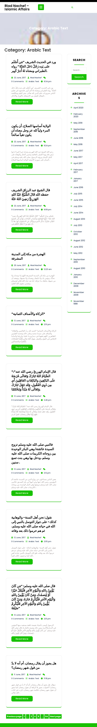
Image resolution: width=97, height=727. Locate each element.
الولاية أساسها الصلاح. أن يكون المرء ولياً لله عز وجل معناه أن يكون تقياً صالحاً (31, 130)
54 (47, 717)
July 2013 (78, 225)
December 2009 (79, 284)
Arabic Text (34, 81)
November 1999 (79, 302)
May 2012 (78, 253)
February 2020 (78, 115)
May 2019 (78, 122)
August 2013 (79, 219)
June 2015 (78, 200)
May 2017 (78, 157)
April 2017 (78, 163)
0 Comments (17, 81)
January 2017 (78, 180)
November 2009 (79, 293)
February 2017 (78, 171)
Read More (22, 101)
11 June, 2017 (19, 674)
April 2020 (78, 107)
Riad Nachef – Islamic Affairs (17, 7)
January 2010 (78, 276)
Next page (55, 716)
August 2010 (79, 268)
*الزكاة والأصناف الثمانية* (28, 314)
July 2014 (78, 206)
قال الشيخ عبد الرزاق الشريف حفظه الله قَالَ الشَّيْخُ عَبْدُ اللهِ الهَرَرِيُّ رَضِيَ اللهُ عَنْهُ (30, 194)
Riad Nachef (36, 77)
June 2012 (78, 246)
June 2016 (78, 187)
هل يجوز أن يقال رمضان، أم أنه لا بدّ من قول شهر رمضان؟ (33, 665)
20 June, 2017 (20, 265)
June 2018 (78, 138)
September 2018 (79, 130)
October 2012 (78, 233)
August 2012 (79, 240)
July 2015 (78, 193)
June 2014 (78, 212)
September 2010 (79, 260)
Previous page (14, 716)
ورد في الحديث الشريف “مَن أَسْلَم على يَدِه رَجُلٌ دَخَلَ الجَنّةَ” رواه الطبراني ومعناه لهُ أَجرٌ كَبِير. (33, 66)
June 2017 (78, 150)
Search (79, 77)
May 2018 (78, 144)
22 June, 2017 (20, 77)
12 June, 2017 (20, 320)
